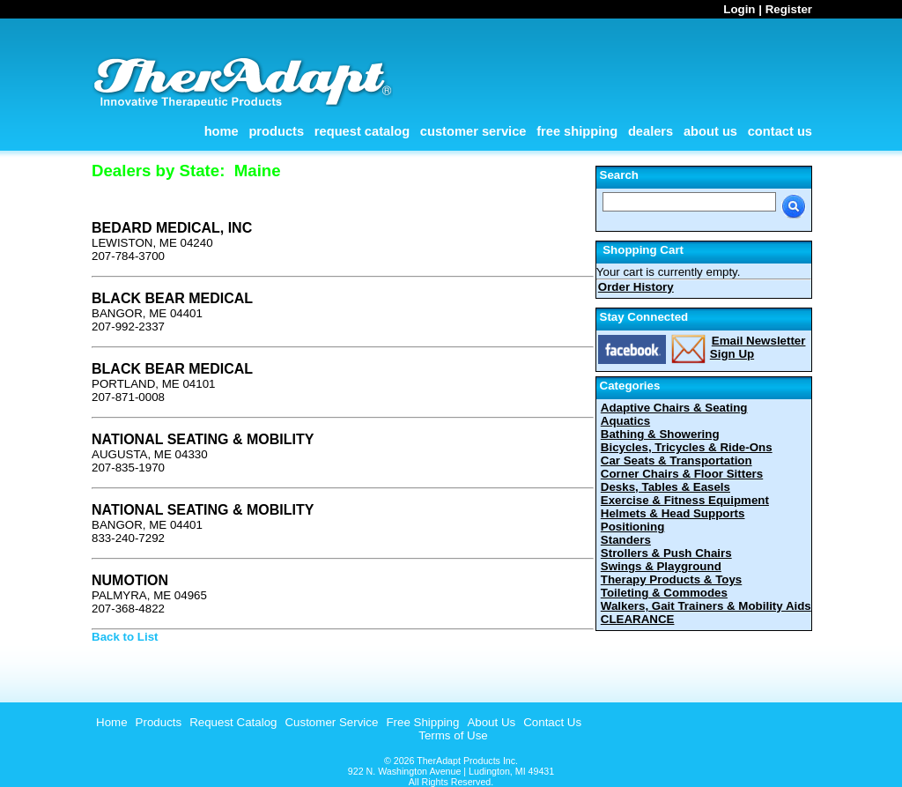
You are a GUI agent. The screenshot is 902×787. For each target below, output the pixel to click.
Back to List (125, 636)
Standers (626, 539)
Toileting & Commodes (664, 592)
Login (739, 9)
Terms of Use (453, 735)
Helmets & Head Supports (673, 513)
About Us (710, 131)
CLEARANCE (638, 619)
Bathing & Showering (660, 434)
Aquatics (625, 420)
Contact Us (780, 131)
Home (221, 131)
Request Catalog (362, 131)
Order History (636, 286)
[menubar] (336, 722)
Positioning (633, 526)
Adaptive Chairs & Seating (674, 407)
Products (276, 131)
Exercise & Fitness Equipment (685, 500)
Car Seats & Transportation (676, 460)
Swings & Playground (661, 566)
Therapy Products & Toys (671, 579)
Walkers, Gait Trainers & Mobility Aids (706, 606)
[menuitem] (109, 722)
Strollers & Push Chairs (666, 553)
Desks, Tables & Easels (665, 487)
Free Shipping (576, 131)
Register (788, 9)
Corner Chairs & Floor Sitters (682, 473)
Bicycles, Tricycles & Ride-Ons (687, 447)
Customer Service (473, 131)
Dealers (650, 131)
